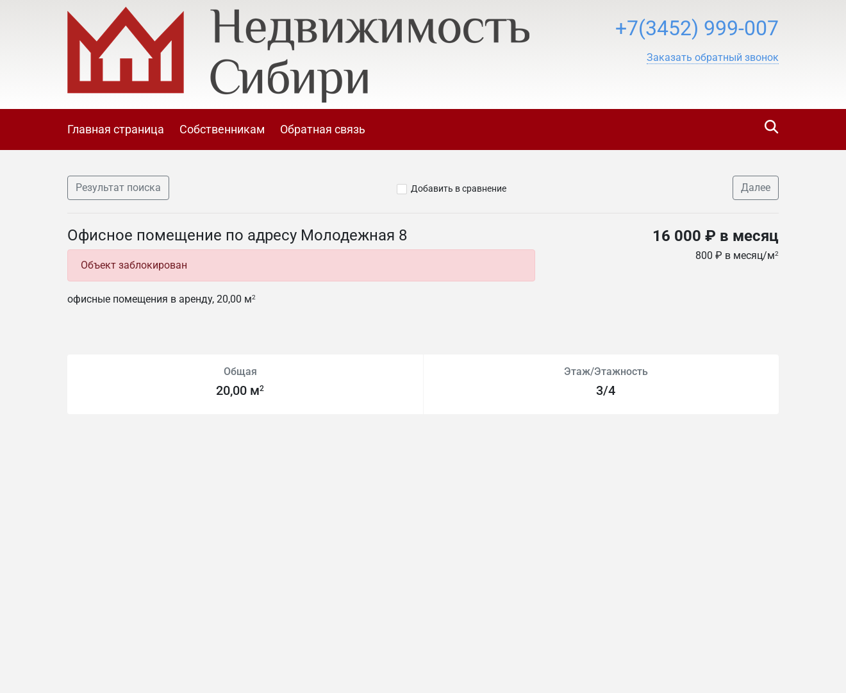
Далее (755, 187)
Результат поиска (118, 187)
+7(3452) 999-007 (697, 28)
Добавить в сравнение (458, 188)
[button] (713, 57)
